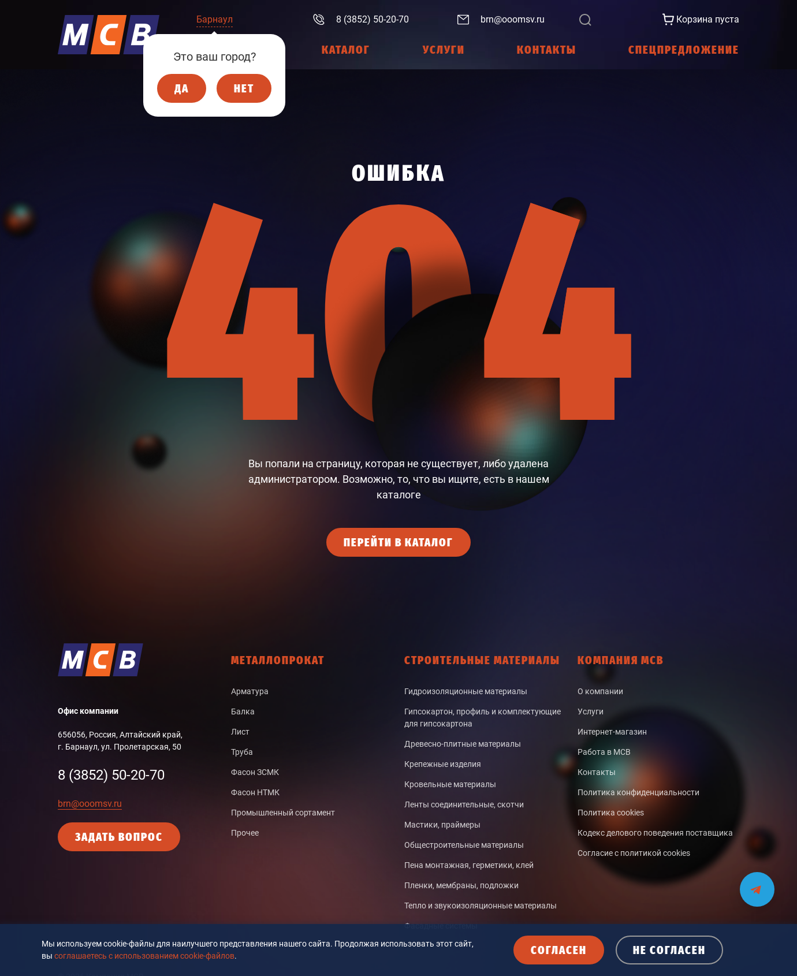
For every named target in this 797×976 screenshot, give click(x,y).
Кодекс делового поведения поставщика (655, 832)
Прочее (245, 832)
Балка (243, 711)
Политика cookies (611, 812)
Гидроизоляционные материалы (465, 691)
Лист (240, 731)
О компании (600, 691)
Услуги (591, 711)
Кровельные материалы (450, 784)
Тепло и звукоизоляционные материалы (480, 905)
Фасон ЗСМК (255, 772)
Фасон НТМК (255, 792)
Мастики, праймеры (442, 824)
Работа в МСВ (604, 752)
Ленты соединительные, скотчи (464, 804)
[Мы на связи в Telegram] (757, 882)
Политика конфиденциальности (638, 792)
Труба (242, 752)
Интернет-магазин (612, 731)
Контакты (597, 772)
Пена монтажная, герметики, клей (469, 865)
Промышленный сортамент (283, 812)
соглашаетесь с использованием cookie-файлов (144, 955)
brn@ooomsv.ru (90, 803)
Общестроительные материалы (464, 845)
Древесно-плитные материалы (462, 743)
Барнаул (214, 19)
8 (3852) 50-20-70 (111, 775)
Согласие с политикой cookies (634, 853)
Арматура (250, 691)
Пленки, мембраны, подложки (461, 885)
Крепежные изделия (442, 764)
